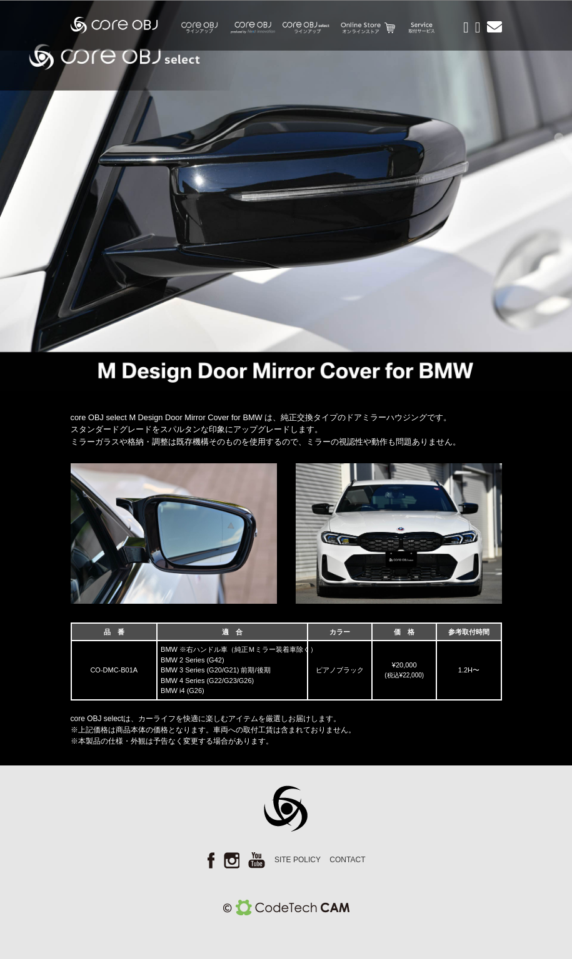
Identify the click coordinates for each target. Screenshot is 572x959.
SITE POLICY (297, 859)
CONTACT (347, 859)
